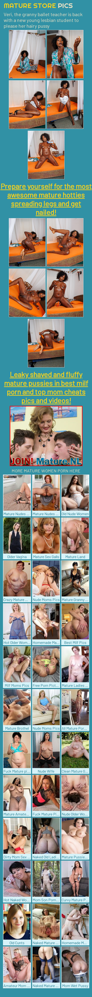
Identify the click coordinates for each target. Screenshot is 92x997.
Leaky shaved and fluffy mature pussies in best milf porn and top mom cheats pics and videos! (46, 387)
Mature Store (38, 5)
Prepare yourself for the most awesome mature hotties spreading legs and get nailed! (46, 199)
